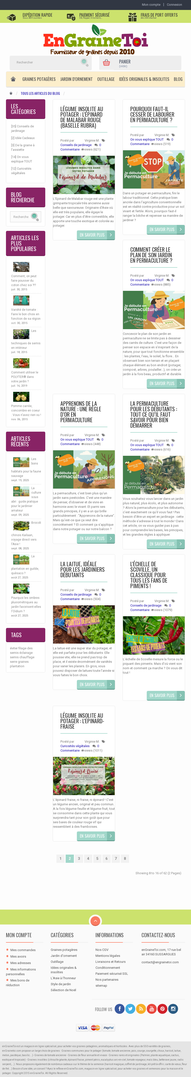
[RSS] (141, 1009)
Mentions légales (108, 956)
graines (23, 662)
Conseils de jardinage (76, 145)
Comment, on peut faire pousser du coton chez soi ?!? (24, 280)
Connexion (174, 4)
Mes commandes (23, 950)
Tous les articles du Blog (40, 93)
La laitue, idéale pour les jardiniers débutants (82, 570)
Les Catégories (23, 108)
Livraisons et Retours (111, 962)
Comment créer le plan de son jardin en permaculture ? (151, 255)
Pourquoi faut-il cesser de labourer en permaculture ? (152, 115)
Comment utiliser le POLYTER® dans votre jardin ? (24, 377)
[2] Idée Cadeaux (23, 138)
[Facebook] (120, 1009)
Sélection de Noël (63, 990)
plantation (17, 666)
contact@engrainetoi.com (160, 962)
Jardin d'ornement (76, 79)
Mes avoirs (18, 956)
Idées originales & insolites (144, 79)
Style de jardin (61, 984)
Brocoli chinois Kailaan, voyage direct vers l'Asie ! (26, 533)
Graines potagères (39, 79)
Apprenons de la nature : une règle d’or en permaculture (80, 412)
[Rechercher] (44, 62)
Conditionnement (108, 968)
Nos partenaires (107, 979)
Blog (178, 79)
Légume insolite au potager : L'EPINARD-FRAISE (82, 721)
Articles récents (20, 441)
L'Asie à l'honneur (63, 978)
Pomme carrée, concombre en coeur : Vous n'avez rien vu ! (26, 410)
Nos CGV (102, 950)
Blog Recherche (23, 197)
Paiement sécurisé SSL (112, 973)
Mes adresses (20, 963)
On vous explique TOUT (147, 139)
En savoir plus (92, 235)
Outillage (106, 79)
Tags (16, 635)
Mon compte (19, 935)
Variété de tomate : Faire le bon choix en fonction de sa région (26, 314)
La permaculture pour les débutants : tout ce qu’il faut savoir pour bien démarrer (153, 415)
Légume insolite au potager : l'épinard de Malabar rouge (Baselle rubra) (81, 117)
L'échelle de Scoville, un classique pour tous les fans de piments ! (148, 575)
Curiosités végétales (75, 746)
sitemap (101, 985)
